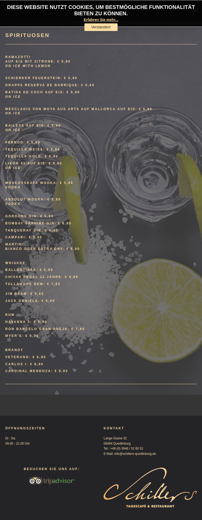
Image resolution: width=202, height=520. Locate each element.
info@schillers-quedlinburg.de (135, 454)
